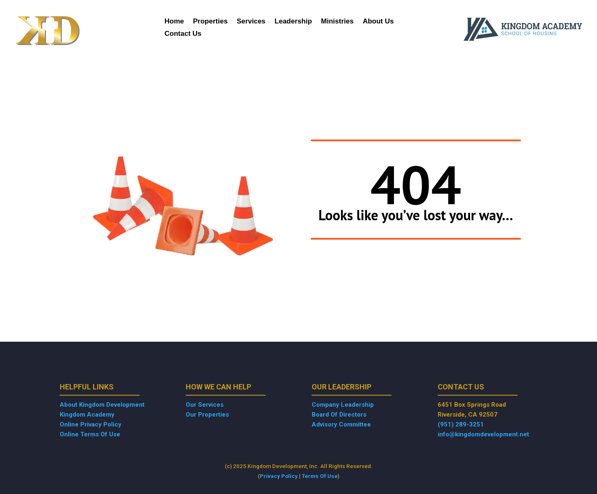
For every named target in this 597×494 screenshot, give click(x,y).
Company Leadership (343, 404)
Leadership (293, 22)
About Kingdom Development (102, 404)
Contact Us (183, 34)
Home (174, 22)
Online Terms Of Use (90, 434)
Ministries (337, 22)
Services (251, 22)
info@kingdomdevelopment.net (483, 434)
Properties (210, 22)
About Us (378, 22)
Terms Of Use (320, 476)
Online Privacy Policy (90, 424)
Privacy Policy (279, 476)
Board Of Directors (339, 414)
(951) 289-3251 (461, 424)
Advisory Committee (341, 424)
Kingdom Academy (87, 414)
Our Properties (207, 414)
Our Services (205, 404)
